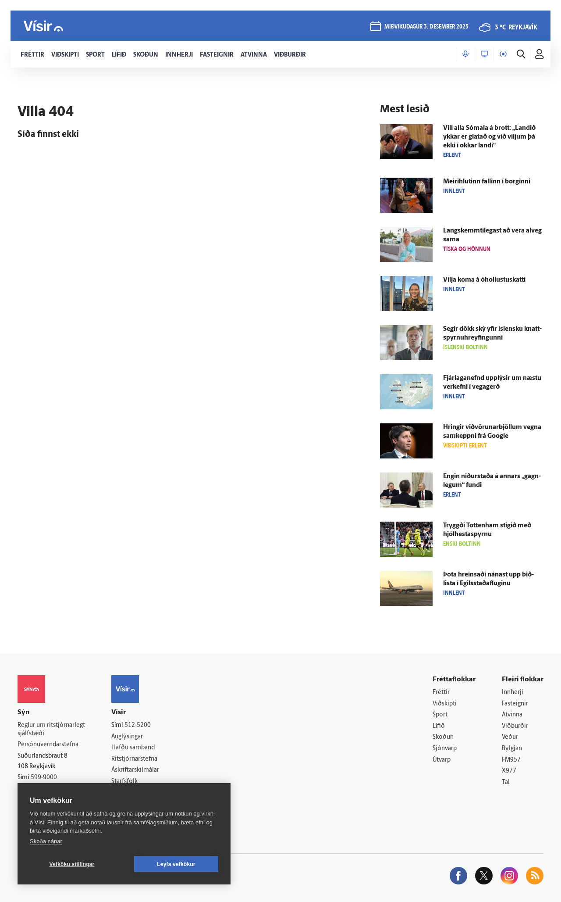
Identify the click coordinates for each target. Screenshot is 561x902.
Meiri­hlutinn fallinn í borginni (486, 182)
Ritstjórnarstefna (134, 759)
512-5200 (137, 725)
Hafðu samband (133, 748)
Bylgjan (512, 748)
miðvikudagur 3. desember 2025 (426, 27)
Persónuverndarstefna (48, 744)
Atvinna (512, 715)
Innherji (512, 692)
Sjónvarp (445, 748)
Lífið (439, 726)
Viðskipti (445, 704)
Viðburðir (515, 726)
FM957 (511, 760)
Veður (510, 737)
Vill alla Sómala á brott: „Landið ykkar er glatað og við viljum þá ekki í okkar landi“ (489, 137)
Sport (440, 715)
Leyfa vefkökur (176, 864)
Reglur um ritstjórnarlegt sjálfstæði (51, 729)
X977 (509, 771)
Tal (506, 782)
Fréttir (441, 692)
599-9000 (44, 777)
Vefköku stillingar (72, 864)
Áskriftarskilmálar (135, 770)
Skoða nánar (46, 841)
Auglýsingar (127, 737)
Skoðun (443, 737)
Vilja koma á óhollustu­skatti (484, 280)
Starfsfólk (124, 781)
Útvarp (442, 760)
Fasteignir (515, 704)
